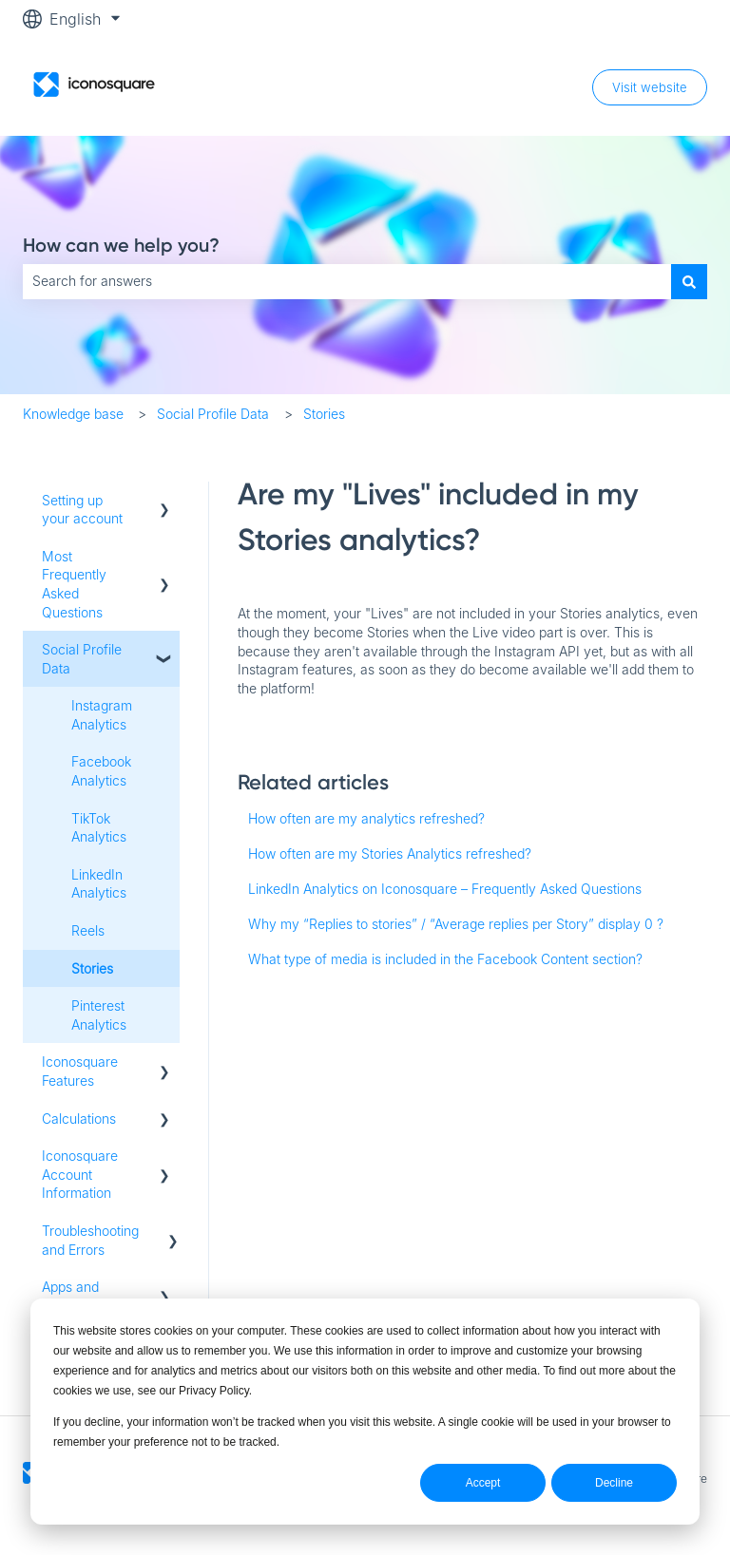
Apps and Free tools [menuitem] (72, 1296)
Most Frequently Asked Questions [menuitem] (74, 584)
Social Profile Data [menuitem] (82, 658)
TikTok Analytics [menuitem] (98, 827)
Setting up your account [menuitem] (82, 509)
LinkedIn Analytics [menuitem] (98, 883)
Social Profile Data (213, 414)
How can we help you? (121, 245)
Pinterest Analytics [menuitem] (98, 1015)
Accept (483, 1482)
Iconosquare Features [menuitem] (80, 1071)
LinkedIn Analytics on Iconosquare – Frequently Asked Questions (445, 889)
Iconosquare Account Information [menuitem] (80, 1174)
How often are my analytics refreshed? (366, 818)
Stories (324, 414)
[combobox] (347, 281)
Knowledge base (73, 414)
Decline (614, 1482)
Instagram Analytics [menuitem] (101, 714)
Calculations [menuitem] (79, 1118)
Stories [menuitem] (92, 968)
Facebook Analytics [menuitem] (101, 770)
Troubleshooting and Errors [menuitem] (90, 1240)
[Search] (689, 281)
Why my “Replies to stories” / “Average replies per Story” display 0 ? (455, 924)
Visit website (649, 87)
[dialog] (365, 1412)
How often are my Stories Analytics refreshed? (389, 853)
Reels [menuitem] (88, 930)
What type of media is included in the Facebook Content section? (445, 959)
